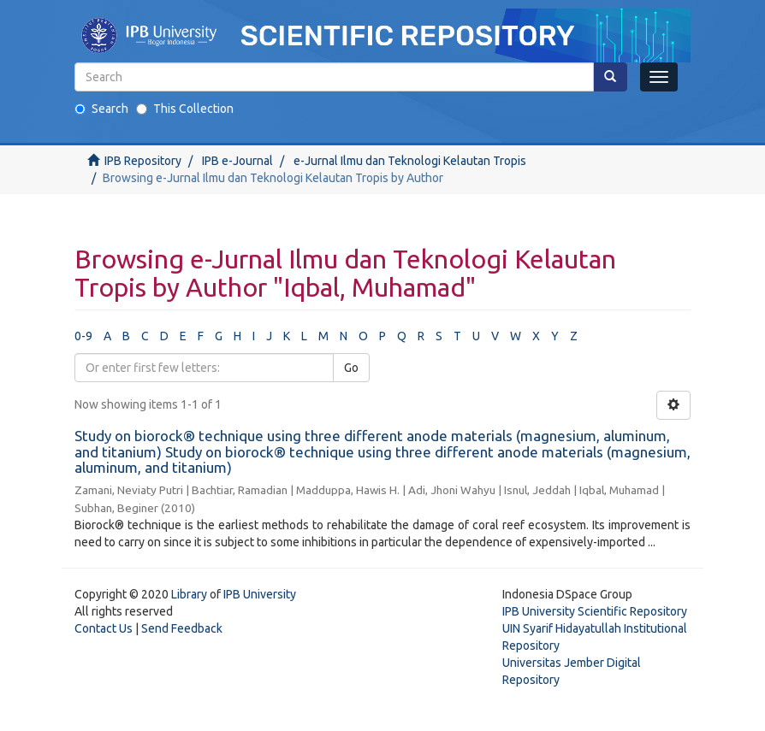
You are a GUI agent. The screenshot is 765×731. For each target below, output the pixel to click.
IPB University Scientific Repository (594, 611)
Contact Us (103, 628)
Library (189, 594)
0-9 (83, 336)
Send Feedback (181, 628)
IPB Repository (142, 161)
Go (351, 367)
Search (101, 108)
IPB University (259, 594)
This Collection (185, 108)
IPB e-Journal (237, 161)
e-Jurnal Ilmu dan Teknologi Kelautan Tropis (410, 161)
